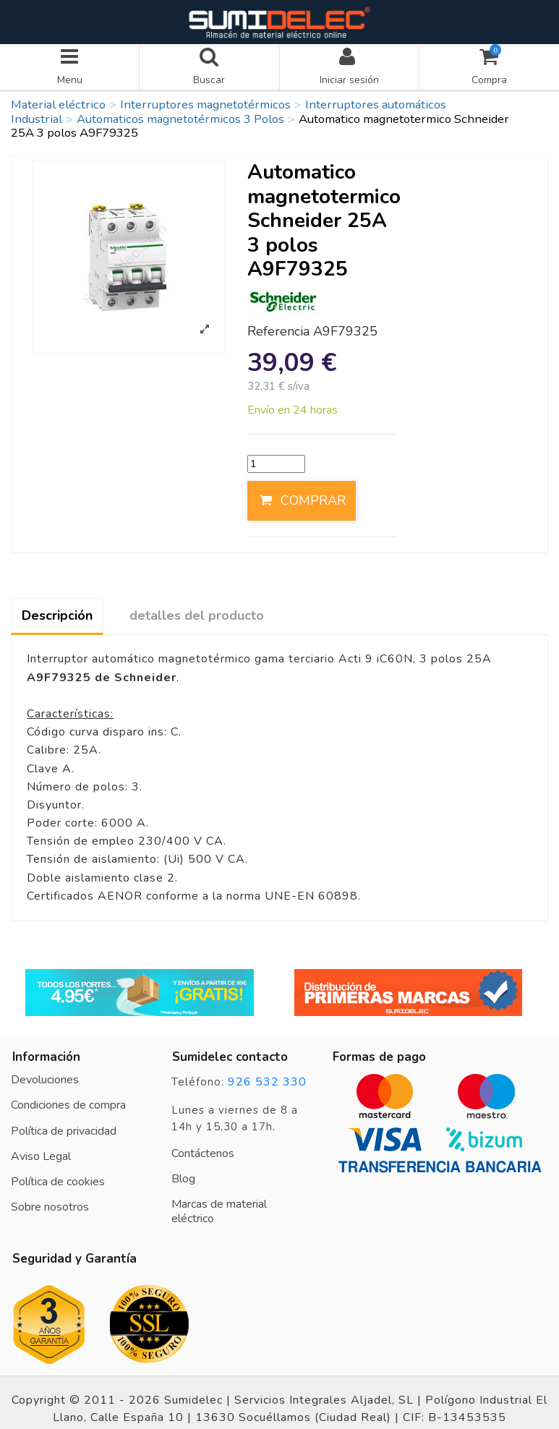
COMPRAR (301, 497)
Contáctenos (202, 1149)
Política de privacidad (63, 1127)
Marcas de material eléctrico (219, 1208)
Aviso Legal (41, 1153)
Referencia (278, 328)
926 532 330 (267, 1078)
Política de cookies (58, 1178)
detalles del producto (196, 611)
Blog (183, 1175)
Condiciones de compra (68, 1101)
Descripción (57, 611)
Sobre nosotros (50, 1203)
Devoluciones (45, 1076)
